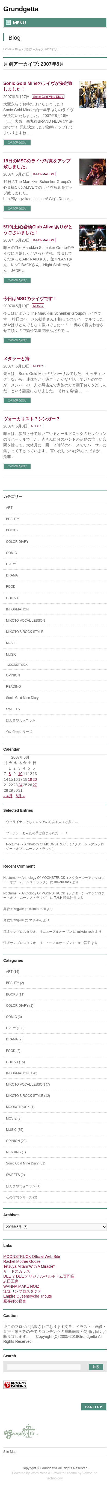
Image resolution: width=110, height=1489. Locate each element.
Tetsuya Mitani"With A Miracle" (29, 1266)
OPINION (13, 675)
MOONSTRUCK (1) (20, 1107)
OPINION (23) (16, 1141)
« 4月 (7, 796)
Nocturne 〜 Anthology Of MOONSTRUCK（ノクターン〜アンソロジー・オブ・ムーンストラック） (55, 846)
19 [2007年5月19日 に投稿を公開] (30, 779)
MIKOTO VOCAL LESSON (25, 620)
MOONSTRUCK (17, 664)
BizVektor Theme (64, 1473)
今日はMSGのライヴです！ (30, 298)
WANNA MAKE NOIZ (21, 1286)
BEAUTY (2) (15, 983)
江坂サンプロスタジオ (22, 1291)
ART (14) (12, 972)
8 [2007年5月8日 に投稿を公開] (10, 773)
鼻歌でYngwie (13, 909)
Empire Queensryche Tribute (27, 1296)
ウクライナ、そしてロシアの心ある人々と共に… (42, 822)
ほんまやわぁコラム (20, 720)
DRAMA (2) (14, 1039)
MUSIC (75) (14, 1130)
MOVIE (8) (14, 1118)
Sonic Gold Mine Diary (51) (25, 1163)
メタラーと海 (16, 358)
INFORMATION (43, 174)
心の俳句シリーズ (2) (21, 1197)
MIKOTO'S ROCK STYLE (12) (28, 1096)
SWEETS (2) (15, 1175)
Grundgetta (20, 9)
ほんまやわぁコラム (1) (23, 1186)
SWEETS (13, 709)
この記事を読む (17, 142)
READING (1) (16, 1152)
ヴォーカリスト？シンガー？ (31, 419)
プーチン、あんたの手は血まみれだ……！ (37, 833)
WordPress (39, 1473)
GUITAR (12, 598)
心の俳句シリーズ (19, 732)
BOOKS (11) (15, 994)
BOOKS (12, 530)
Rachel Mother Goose (21, 1261)
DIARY (11, 564)
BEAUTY (12, 519)
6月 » (20, 796)
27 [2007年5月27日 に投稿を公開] (35, 785)
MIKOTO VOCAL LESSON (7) (28, 1084)
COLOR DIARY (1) (19, 1006)
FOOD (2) (13, 1051)
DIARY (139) (15, 1028)
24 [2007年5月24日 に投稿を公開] (20, 785)
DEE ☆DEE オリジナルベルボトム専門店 (39, 1276)
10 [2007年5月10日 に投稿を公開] (20, 773)
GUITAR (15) (15, 1062)
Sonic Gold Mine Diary (48, 96)
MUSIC (38, 306)
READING (13, 686)
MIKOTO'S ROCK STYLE (24, 632)
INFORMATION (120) (21, 1073)
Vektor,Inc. (90, 1473)
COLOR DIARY (17, 542)
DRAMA (12, 575)
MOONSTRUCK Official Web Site (31, 1256)
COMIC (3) (14, 1017)
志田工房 (11, 1281)
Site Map (9, 1452)
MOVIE (11, 643)
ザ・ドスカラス (16, 1271)
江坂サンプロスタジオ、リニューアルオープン (37, 932)
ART (9, 508)
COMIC (11, 553)
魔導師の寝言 (14, 1301)
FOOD (11, 587)
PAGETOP (93, 1406)
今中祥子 (83, 943)
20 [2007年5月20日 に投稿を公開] (35, 779)
